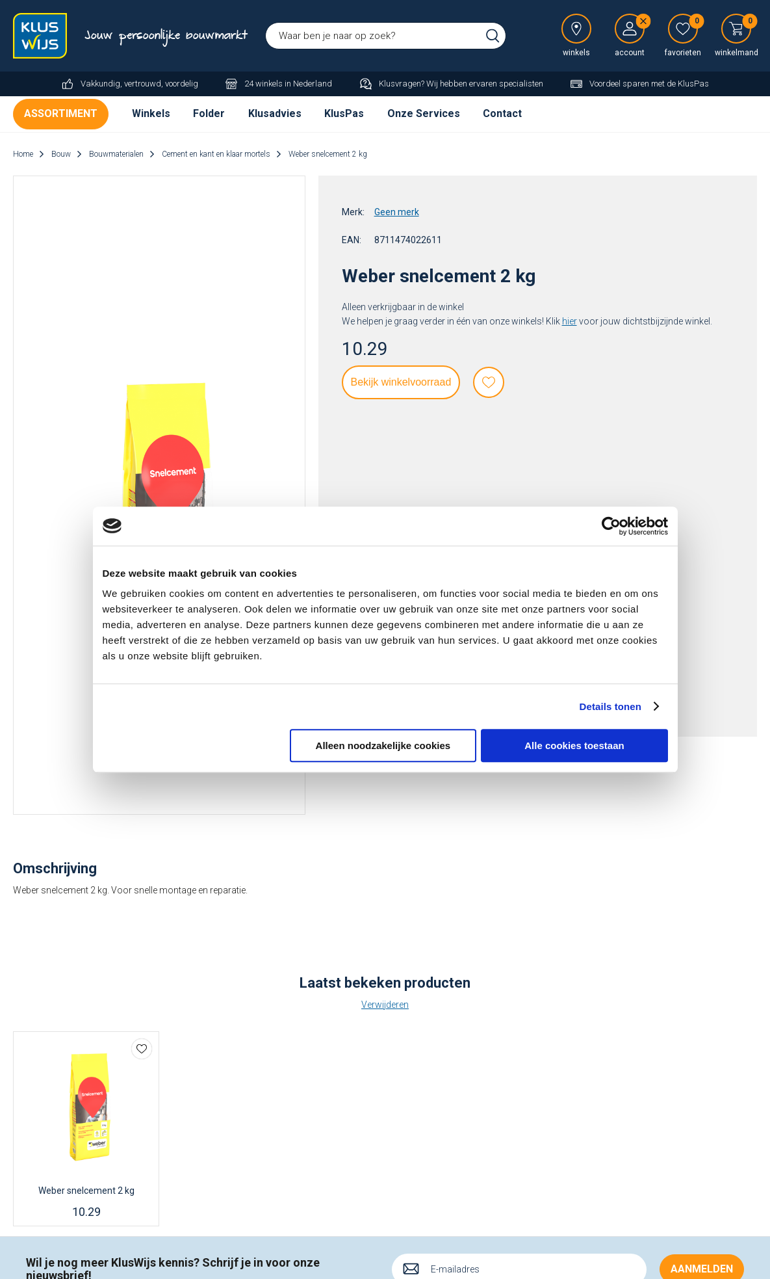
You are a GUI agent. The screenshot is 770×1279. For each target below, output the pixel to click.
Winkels (151, 113)
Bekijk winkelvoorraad (401, 382)
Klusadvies (275, 113)
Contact (502, 113)
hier (569, 321)
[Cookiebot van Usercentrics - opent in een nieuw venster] (611, 526)
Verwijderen (385, 1004)
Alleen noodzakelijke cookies (383, 745)
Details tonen (610, 706)
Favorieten (488, 382)
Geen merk (396, 212)
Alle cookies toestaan (574, 745)
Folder (209, 113)
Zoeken (493, 36)
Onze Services (423, 113)
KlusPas (344, 113)
